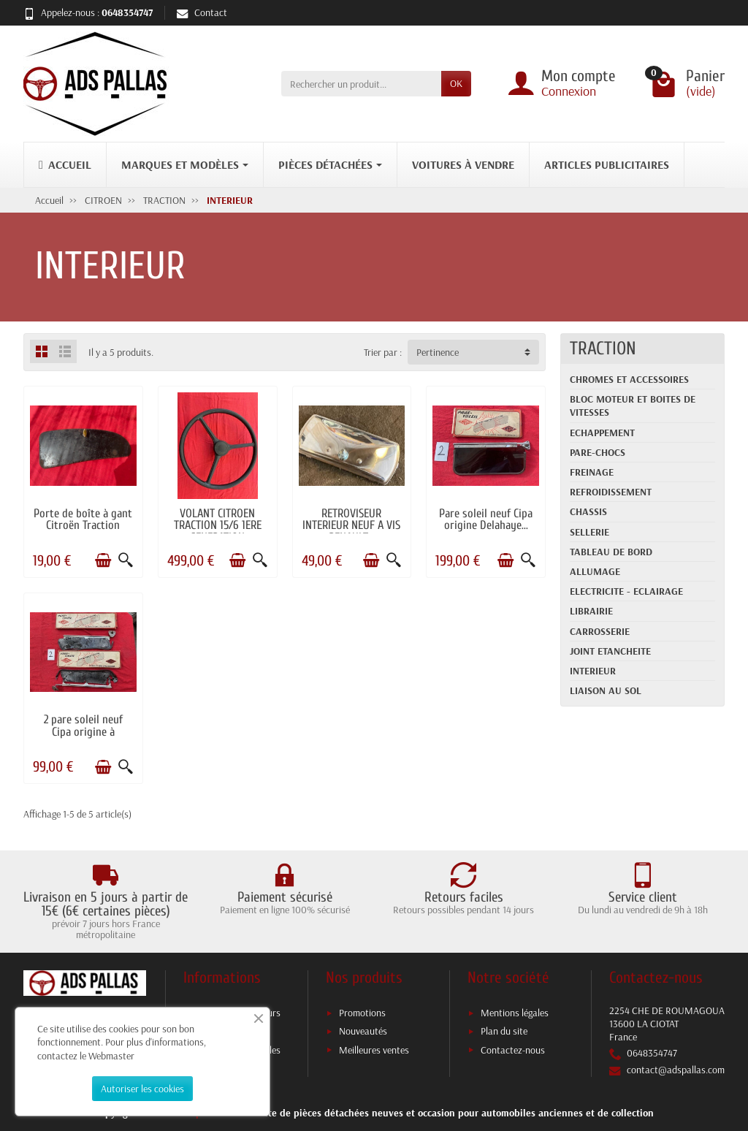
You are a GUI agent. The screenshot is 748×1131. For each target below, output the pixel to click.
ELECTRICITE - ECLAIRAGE (626, 591)
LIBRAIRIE (591, 610)
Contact (202, 12)
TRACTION (603, 348)
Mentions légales (515, 1012)
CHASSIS (588, 511)
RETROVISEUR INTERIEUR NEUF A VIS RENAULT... (351, 525)
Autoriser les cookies (142, 1088)
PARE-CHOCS (597, 452)
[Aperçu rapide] (126, 560)
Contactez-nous (513, 1049)
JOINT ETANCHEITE (610, 651)
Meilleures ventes (374, 1049)
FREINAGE (592, 472)
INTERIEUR (593, 670)
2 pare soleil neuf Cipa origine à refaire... (83, 731)
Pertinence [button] (437, 352)
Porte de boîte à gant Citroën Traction (83, 519)
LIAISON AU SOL (605, 690)
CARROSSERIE (600, 631)
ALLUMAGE (595, 571)
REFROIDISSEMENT (611, 491)
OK (456, 83)
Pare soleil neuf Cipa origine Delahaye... (486, 519)
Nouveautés (363, 1030)
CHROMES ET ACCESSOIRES (629, 379)
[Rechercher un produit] (361, 83)
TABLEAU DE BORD (611, 551)
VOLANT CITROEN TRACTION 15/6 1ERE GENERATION (218, 525)
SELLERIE (589, 531)
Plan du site (504, 1030)
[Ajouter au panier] (103, 560)
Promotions (362, 1012)
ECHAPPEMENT (602, 432)
